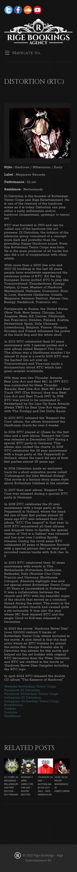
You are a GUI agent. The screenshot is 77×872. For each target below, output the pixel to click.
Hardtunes (12, 716)
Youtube (10, 712)
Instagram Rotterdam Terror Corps (31, 701)
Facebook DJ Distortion (22, 690)
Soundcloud (13, 705)
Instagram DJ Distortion (22, 697)
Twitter (10, 709)
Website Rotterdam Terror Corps (30, 686)
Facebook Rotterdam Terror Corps (31, 694)
